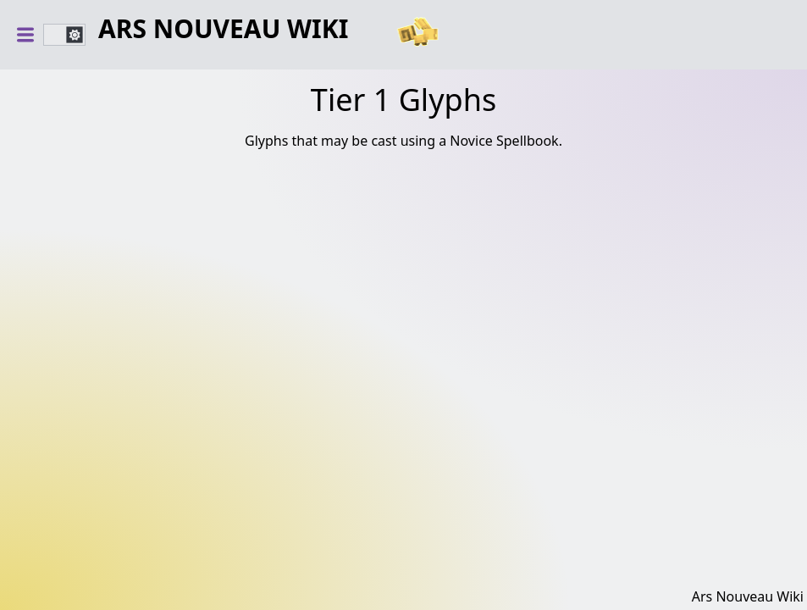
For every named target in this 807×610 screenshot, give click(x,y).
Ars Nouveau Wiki (223, 30)
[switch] (64, 35)
